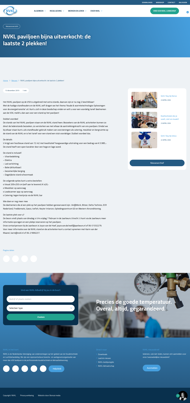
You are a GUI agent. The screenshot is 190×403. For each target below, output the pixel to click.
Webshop (160, 2)
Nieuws (14, 80)
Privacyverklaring (27, 395)
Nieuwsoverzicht (12, 26)
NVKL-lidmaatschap (106, 366)
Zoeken (41, 317)
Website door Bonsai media (49, 395)
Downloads (147, 2)
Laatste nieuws (104, 358)
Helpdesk (57, 369)
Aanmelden (152, 368)
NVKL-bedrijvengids (106, 362)
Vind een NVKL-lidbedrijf (164, 11)
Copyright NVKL (9, 395)
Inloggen (183, 2)
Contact (171, 2)
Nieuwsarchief (157, 163)
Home (5, 80)
